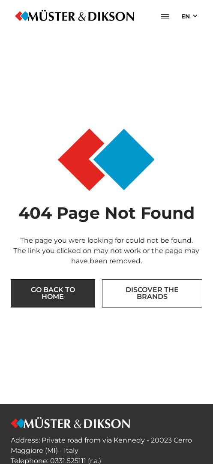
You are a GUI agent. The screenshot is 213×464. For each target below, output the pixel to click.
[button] (165, 16)
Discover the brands (152, 293)
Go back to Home (53, 293)
